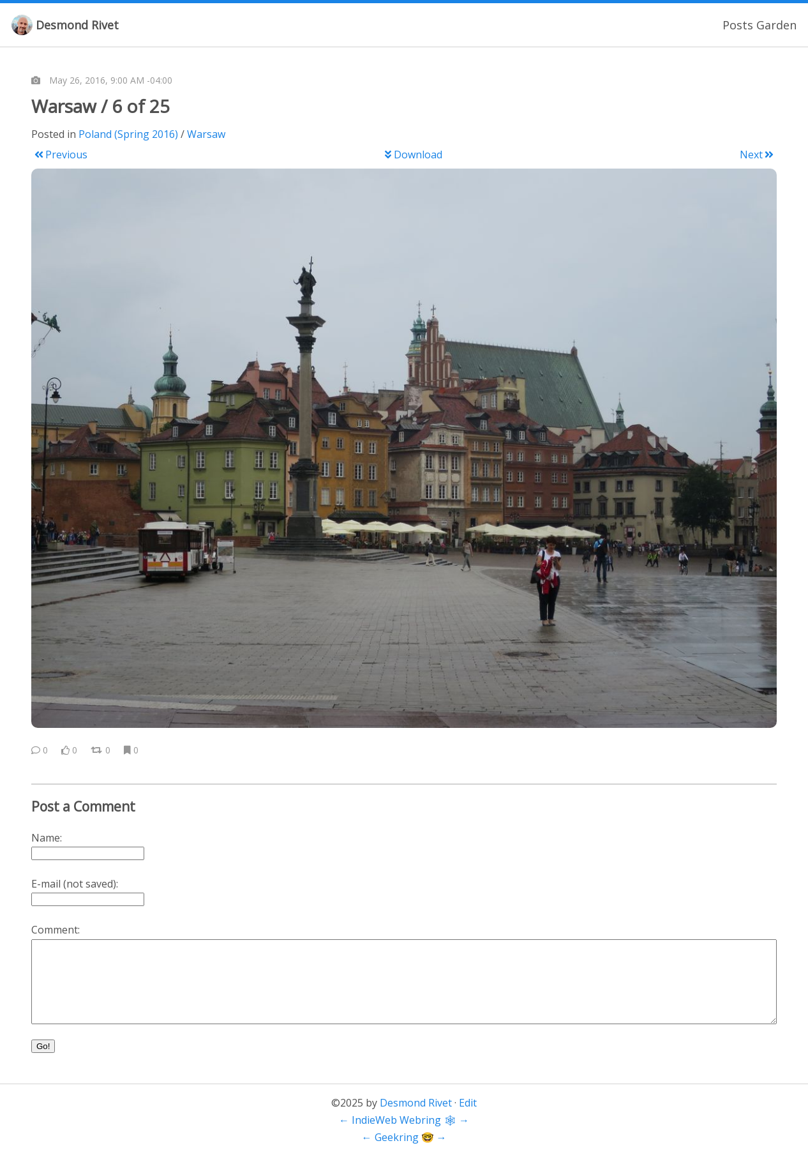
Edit (468, 1103)
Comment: (55, 930)
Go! (43, 1046)
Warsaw (206, 134)
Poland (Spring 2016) (128, 134)
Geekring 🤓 (404, 1137)
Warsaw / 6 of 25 (100, 106)
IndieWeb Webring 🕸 (404, 1120)
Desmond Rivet (77, 25)
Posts (737, 25)
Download (413, 154)
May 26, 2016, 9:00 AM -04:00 (110, 80)
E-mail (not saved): (74, 884)
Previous (60, 154)
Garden (776, 25)
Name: (46, 838)
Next (757, 154)
